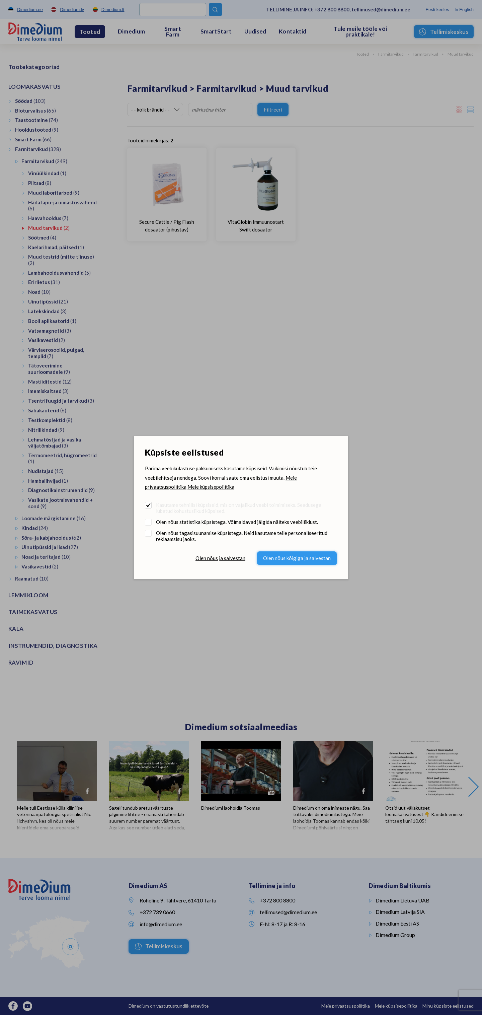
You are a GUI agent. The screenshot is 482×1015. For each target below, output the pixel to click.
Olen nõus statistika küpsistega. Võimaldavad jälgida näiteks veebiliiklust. (237, 522)
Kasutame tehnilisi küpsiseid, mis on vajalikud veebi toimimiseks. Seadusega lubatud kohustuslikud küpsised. (238, 508)
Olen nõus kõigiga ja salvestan (297, 558)
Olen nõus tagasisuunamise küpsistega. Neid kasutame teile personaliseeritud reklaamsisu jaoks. (241, 536)
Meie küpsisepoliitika (210, 487)
